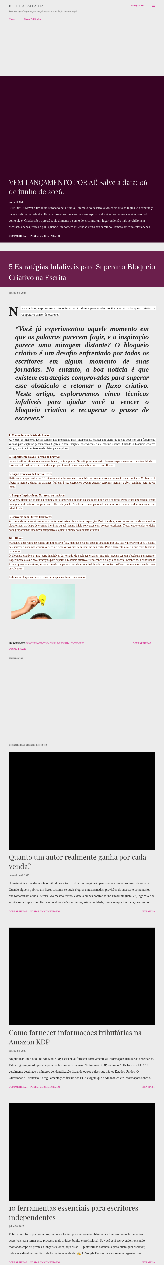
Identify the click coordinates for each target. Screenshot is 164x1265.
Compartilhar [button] (18, 236)
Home (12, 19)
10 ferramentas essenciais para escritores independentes (73, 1212)
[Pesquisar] (137, 6)
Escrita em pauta (26, 5)
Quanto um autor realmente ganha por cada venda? (77, 861)
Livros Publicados (32, 19)
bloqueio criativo (37, 643)
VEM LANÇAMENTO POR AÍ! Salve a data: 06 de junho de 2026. (78, 186)
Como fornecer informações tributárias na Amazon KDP (75, 1036)
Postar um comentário (45, 236)
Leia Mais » (148, 911)
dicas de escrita (60, 643)
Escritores (77, 643)
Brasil (22, 649)
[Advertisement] (82, 52)
